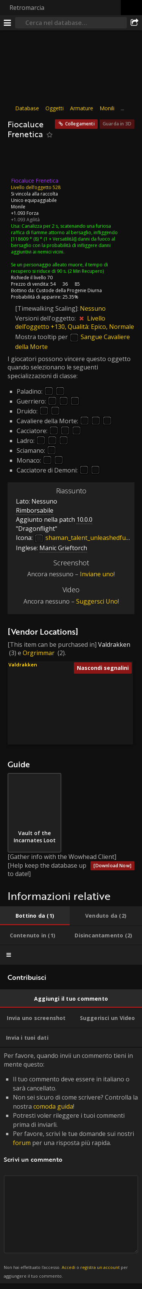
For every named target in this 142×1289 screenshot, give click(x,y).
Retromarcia (26, 7)
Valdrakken (114, 644)
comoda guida (53, 1106)
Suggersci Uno (97, 601)
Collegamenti (80, 123)
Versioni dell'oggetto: (46, 318)
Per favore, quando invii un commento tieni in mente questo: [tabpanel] (71, 1165)
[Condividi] (134, 22)
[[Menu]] (7, 22)
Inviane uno (97, 574)
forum (22, 1143)
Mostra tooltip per (42, 337)
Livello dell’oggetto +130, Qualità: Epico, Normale (74, 322)
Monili (107, 108)
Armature (81, 108)
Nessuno (93, 308)
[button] (100, 701)
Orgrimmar (39, 653)
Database (27, 108)
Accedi (68, 1267)
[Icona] (20, 160)
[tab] (35, 915)
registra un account (100, 1267)
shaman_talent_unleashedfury (82, 537)
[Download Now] (112, 865)
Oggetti (54, 108)
